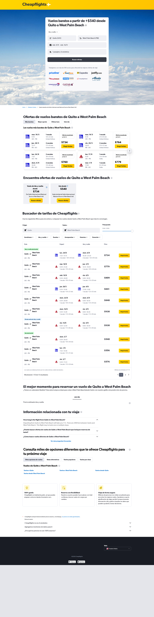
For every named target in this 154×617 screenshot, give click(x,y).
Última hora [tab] (55, 120)
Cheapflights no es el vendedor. (78, 521)
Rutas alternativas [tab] (53, 458)
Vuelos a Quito (29, 469)
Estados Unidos (32, 105)
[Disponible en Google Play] (72, 560)
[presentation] (86, 25)
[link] (36, 199)
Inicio (23, 105)
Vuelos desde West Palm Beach (34, 472)
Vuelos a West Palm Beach (68, 469)
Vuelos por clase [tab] (85, 458)
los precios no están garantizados (71, 515)
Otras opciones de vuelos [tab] (33, 458)
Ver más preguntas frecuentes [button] (61, 439)
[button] (61, 44)
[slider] (132, 229)
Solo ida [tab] (67, 120)
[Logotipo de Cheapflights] (34, 5)
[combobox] (53, 32)
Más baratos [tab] (29, 120)
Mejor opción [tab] (42, 120)
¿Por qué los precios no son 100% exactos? (78, 529)
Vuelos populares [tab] (69, 458)
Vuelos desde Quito (102, 469)
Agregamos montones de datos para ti (78, 525)
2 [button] (125, 373)
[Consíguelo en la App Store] (81, 560)
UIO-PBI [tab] (77, 395)
